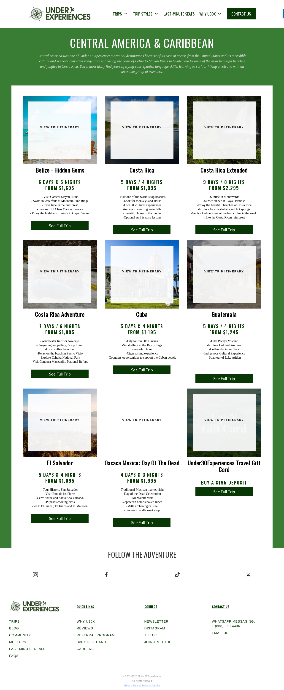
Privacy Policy (132, 685)
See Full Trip (60, 225)
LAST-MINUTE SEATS (179, 13)
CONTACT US (241, 13)
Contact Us (220, 606)
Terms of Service (151, 685)
